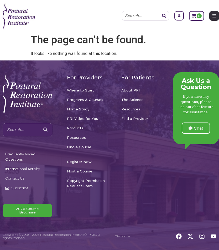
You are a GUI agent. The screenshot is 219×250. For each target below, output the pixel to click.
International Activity (22, 169)
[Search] (164, 15)
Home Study (78, 109)
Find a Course (79, 147)
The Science (132, 100)
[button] (196, 128)
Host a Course (79, 171)
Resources (76, 137)
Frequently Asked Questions (20, 156)
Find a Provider (134, 118)
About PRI (130, 90)
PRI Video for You (82, 118)
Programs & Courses (85, 100)
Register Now (79, 162)
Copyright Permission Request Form (86, 183)
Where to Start (80, 90)
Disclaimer (123, 236)
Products (75, 128)
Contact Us (14, 178)
